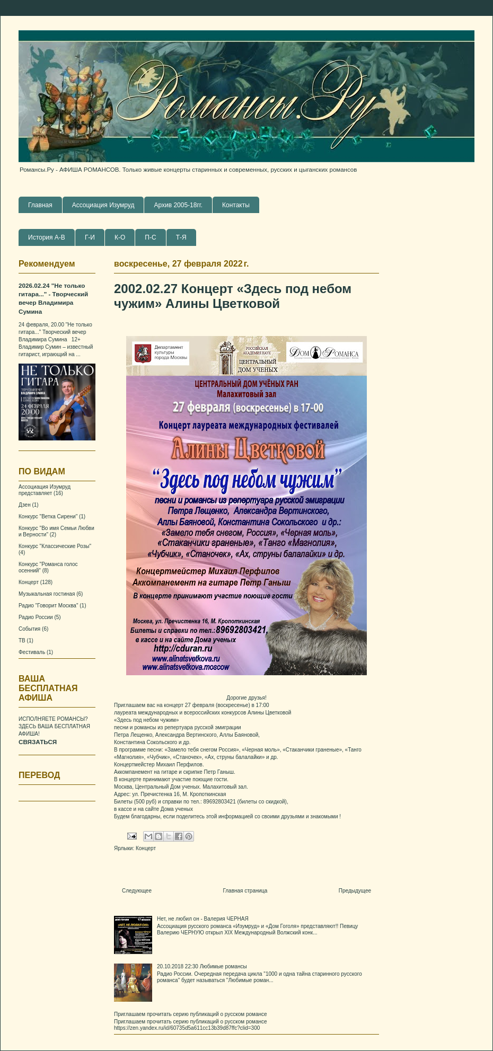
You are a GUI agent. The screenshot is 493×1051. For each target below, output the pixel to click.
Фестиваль (32, 652)
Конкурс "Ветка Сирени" (48, 516)
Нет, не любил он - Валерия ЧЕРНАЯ (203, 919)
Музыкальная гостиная (47, 594)
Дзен (25, 505)
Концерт (146, 848)
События (29, 629)
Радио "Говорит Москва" (48, 605)
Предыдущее (355, 891)
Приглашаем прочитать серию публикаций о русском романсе (190, 1014)
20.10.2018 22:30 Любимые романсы (202, 966)
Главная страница (245, 891)
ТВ (22, 640)
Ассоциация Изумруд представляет (45, 490)
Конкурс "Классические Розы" (55, 546)
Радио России (36, 617)
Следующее (137, 891)
